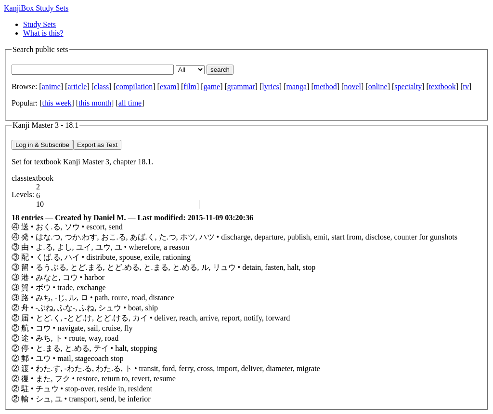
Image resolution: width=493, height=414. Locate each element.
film (189, 86)
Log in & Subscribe (42, 144)
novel (352, 86)
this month (94, 103)
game (212, 86)
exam (168, 86)
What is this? (43, 33)
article (77, 86)
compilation (134, 86)
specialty (408, 86)
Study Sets (39, 24)
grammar (241, 86)
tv (465, 86)
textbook (442, 86)
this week (57, 103)
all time (130, 103)
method (325, 86)
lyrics (270, 86)
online (378, 86)
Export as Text (97, 144)
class (101, 86)
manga (296, 86)
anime (51, 86)
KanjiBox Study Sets (36, 8)
